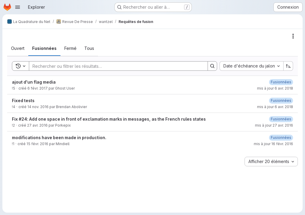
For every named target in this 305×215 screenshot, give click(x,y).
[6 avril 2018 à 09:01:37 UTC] (281, 100)
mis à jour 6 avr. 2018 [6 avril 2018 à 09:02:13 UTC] (275, 88)
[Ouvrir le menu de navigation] (17, 7)
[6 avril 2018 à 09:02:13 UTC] (281, 82)
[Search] (115, 66)
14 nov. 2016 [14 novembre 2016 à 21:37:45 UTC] (38, 107)
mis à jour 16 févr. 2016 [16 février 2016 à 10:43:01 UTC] (273, 144)
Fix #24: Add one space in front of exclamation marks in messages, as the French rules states (109, 119)
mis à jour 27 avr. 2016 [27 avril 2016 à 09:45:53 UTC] (274, 125)
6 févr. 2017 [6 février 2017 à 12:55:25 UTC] (37, 88)
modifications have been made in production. (59, 137)
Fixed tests (23, 100)
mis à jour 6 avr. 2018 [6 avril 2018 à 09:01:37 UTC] (275, 107)
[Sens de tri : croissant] (288, 66)
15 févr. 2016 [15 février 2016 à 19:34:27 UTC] (37, 144)
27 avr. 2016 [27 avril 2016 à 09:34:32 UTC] (37, 125)
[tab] (17, 48)
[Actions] (293, 36)
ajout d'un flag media (34, 82)
